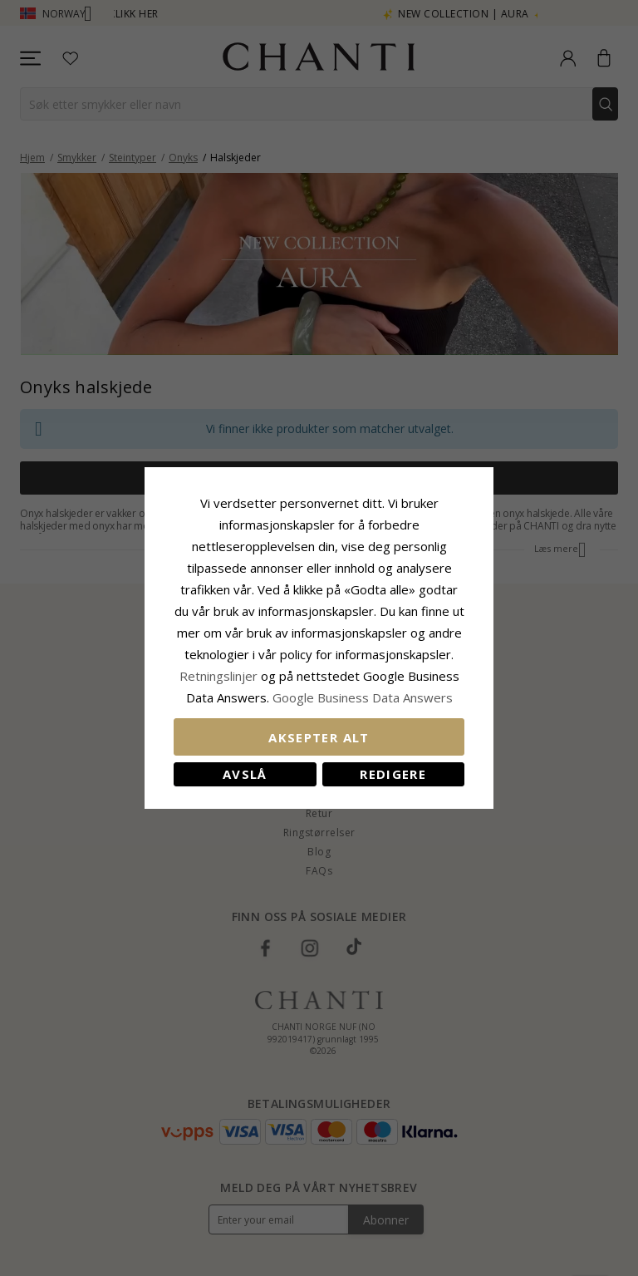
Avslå (245, 774)
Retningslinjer (220, 676)
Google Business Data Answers (362, 697)
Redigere (393, 774)
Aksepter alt (318, 737)
